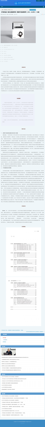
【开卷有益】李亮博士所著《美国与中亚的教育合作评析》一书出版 (12, 402)
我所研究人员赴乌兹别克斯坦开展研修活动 (8, 363)
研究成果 (5, 9)
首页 (2, 6)
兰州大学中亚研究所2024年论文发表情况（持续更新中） (35, 331)
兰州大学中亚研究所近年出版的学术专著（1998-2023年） (11, 410)
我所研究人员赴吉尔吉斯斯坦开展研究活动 (8, 365)
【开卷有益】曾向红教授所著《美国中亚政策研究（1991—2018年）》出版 (13, 404)
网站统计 (23, 423)
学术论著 (9, 9)
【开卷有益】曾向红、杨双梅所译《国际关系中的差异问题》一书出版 (12, 330)
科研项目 (4, 341)
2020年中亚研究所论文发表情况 (7, 385)
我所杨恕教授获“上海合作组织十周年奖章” (8, 389)
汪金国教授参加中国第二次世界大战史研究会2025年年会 (10, 359)
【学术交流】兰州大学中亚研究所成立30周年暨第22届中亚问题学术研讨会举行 (14, 378)
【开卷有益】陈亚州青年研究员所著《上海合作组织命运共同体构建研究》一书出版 (15, 398)
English (42, 0)
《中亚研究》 (5, 339)
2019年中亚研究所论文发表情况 (7, 387)
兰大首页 (38, 0)
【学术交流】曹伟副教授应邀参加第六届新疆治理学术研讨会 (11, 370)
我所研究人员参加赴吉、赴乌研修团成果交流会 (9, 361)
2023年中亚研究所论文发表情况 (7, 408)
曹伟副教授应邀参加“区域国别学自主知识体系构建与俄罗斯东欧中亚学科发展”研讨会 (15, 357)
